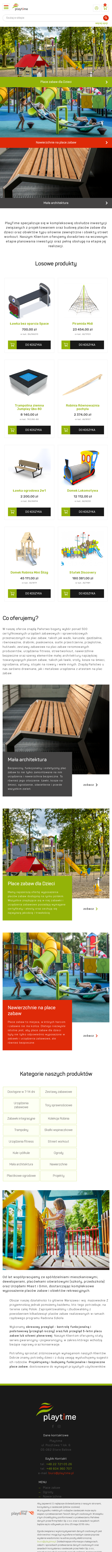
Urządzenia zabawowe (91, 1107)
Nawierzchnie (56, 1164)
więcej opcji (101, 23)
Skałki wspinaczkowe (56, 1137)
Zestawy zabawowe (56, 1107)
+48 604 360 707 (59, 1470)
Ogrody (91, 1151)
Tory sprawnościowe (20, 1122)
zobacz (90, 797)
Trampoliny (20, 1137)
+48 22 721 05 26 (59, 1466)
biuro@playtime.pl (61, 1475)
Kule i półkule (56, 1151)
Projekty (20, 1177)
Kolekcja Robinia (91, 1122)
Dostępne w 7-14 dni (20, 1107)
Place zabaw (51, 1489)
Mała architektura (20, 1164)
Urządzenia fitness (91, 1137)
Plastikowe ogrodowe (91, 1164)
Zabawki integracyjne (56, 1122)
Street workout (20, 1151)
